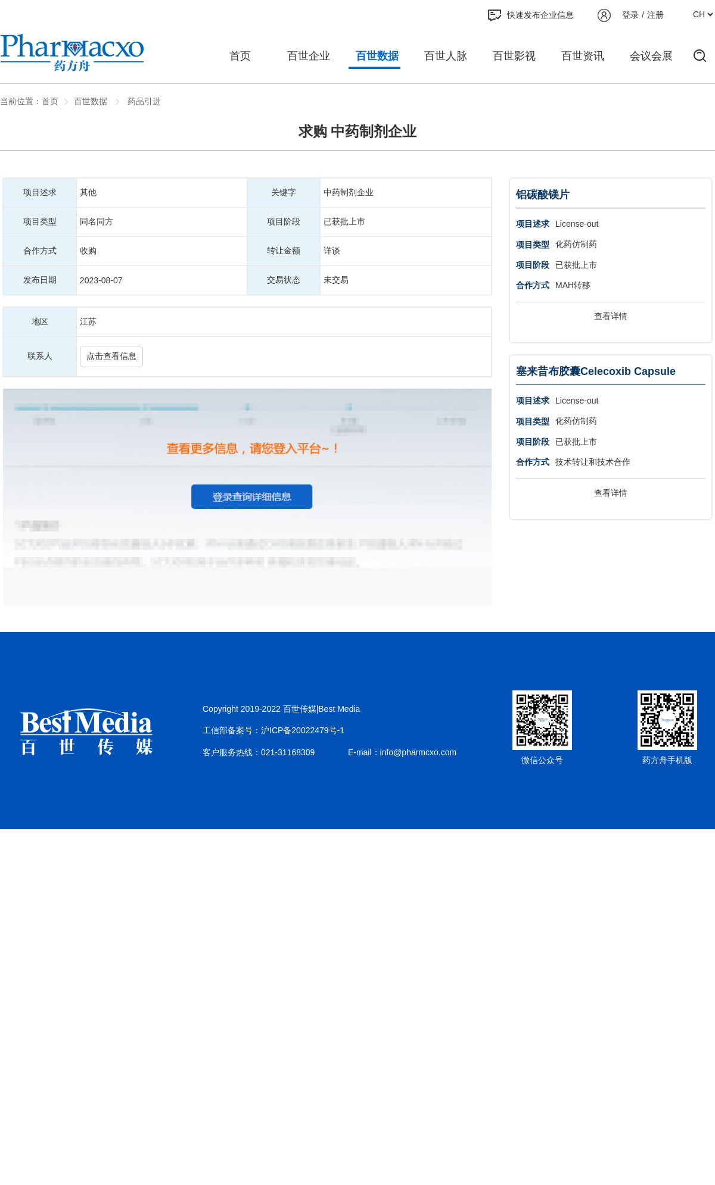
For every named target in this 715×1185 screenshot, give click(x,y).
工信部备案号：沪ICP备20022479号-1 (273, 730)
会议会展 (651, 56)
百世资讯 (582, 56)
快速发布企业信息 (531, 15)
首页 (240, 56)
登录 (630, 15)
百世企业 (308, 56)
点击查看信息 (111, 356)
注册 (655, 15)
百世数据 (377, 56)
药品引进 (143, 101)
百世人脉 (445, 56)
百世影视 (514, 56)
